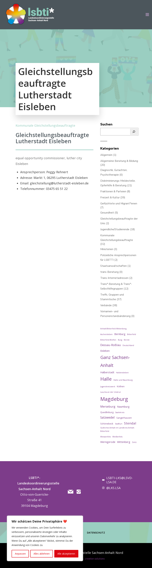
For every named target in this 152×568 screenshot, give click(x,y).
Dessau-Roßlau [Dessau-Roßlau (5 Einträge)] (110, 345)
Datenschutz (96, 532)
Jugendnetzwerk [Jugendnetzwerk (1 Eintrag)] (107, 386)
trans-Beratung (109, 272)
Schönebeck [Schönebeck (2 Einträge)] (106, 423)
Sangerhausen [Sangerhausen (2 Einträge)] (124, 417)
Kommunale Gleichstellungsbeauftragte (45, 125)
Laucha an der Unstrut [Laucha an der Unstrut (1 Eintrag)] (110, 392)
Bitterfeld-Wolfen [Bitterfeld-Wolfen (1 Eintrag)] (108, 340)
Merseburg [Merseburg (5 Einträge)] (107, 406)
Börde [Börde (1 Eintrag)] (127, 340)
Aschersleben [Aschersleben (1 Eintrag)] (106, 334)
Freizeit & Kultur (110, 197)
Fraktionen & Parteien (113, 191)
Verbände (106, 305)
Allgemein (106, 155)
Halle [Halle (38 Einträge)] (106, 379)
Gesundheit (107, 212)
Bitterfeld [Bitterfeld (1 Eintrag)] (131, 334)
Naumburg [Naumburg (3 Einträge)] (123, 406)
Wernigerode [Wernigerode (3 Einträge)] (107, 442)
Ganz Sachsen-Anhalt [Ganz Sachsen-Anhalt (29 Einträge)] (115, 361)
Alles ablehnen (42, 553)
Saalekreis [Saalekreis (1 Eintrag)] (119, 412)
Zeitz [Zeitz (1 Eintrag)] (134, 442)
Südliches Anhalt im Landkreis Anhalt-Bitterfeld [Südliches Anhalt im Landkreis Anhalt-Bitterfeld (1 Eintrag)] (117, 429)
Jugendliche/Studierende (114, 229)
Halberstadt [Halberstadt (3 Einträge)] (107, 372)
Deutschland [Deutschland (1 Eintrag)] (128, 345)
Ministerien (106, 249)
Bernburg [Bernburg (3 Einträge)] (119, 334)
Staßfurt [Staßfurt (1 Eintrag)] (118, 424)
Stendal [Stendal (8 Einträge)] (130, 423)
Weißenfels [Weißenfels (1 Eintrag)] (117, 436)
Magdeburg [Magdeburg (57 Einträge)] (114, 398)
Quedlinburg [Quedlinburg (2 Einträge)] (106, 412)
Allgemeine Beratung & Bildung (119, 161)
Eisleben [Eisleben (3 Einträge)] (105, 350)
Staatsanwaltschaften (113, 266)
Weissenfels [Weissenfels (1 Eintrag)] (105, 436)
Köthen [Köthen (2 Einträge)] (121, 386)
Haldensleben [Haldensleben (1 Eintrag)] (122, 372)
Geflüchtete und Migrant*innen (118, 203)
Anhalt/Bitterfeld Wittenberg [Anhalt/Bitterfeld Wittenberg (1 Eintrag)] (113, 328)
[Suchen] (133, 132)
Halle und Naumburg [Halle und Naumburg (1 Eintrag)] (122, 380)
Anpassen (20, 553)
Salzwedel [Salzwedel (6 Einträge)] (107, 417)
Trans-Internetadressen (114, 278)
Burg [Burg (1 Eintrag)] (120, 340)
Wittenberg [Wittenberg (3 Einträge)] (123, 442)
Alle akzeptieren (66, 553)
